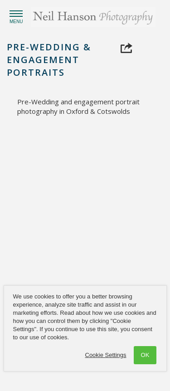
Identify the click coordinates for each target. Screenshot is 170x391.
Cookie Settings (105, 355)
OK (145, 355)
